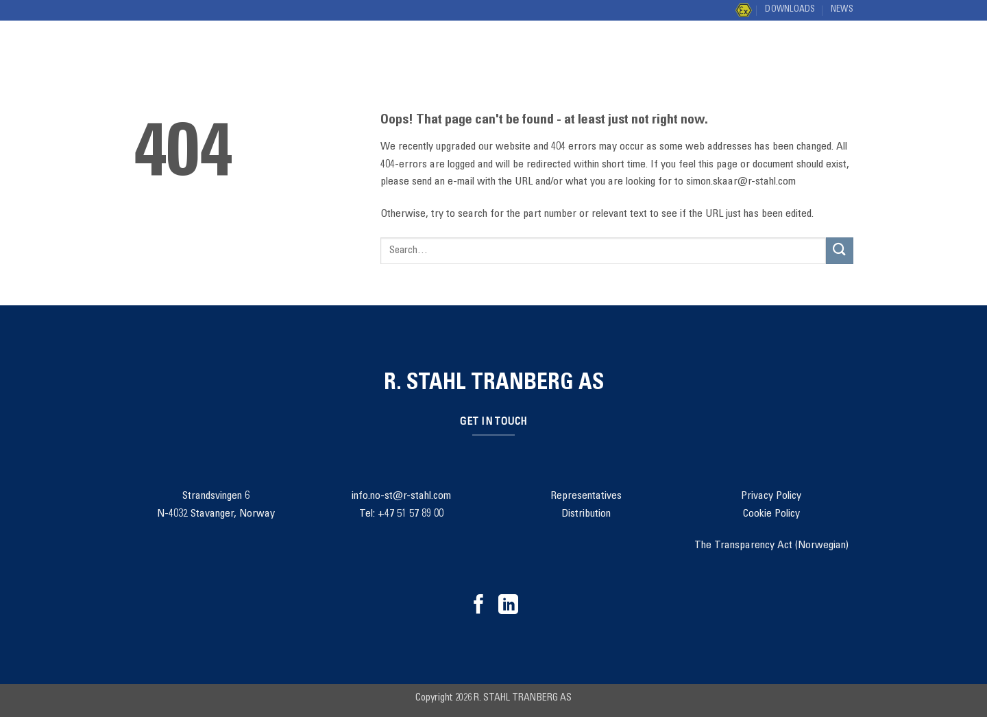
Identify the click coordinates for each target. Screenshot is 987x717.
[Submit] (839, 55)
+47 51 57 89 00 (410, 513)
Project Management (442, 55)
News (842, 9)
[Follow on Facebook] (479, 606)
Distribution (696, 55)
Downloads (790, 9)
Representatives (586, 496)
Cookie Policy (771, 513)
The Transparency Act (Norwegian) (771, 545)
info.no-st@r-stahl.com (401, 496)
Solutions (326, 54)
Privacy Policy (771, 496)
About (548, 54)
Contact (614, 55)
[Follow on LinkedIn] (508, 606)
